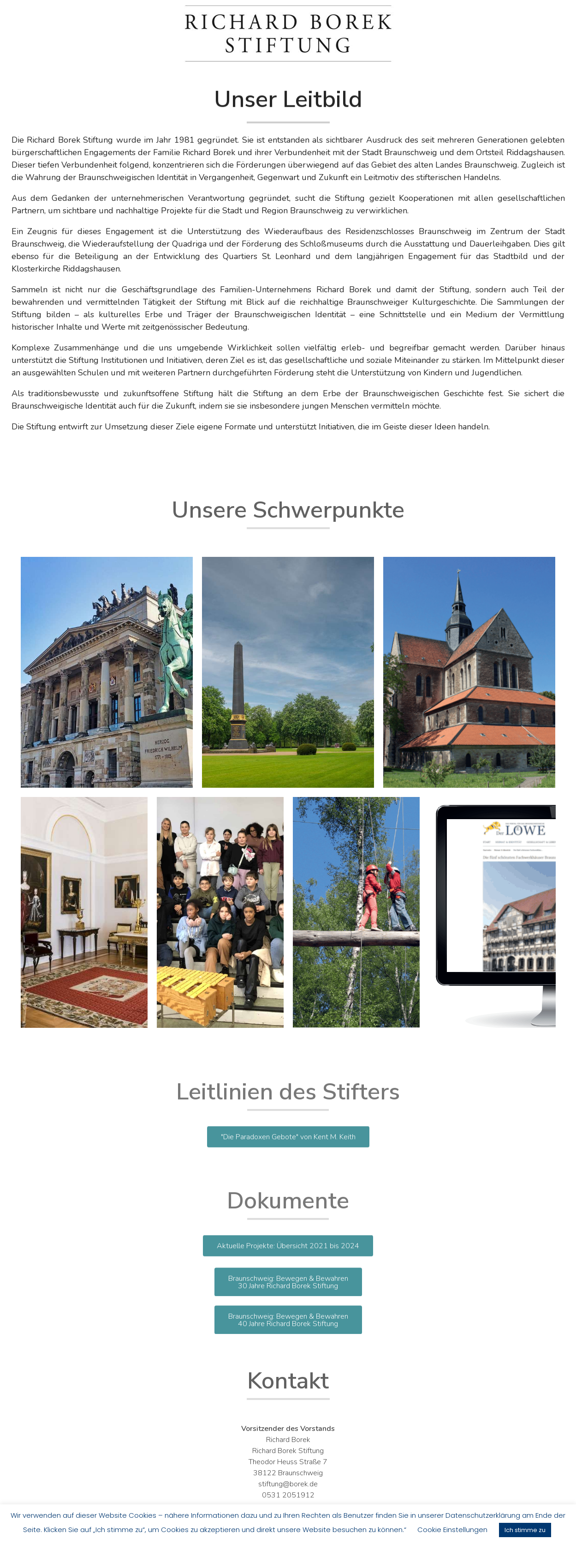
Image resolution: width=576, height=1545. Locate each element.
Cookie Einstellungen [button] (452, 1529)
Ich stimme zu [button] (525, 1530)
